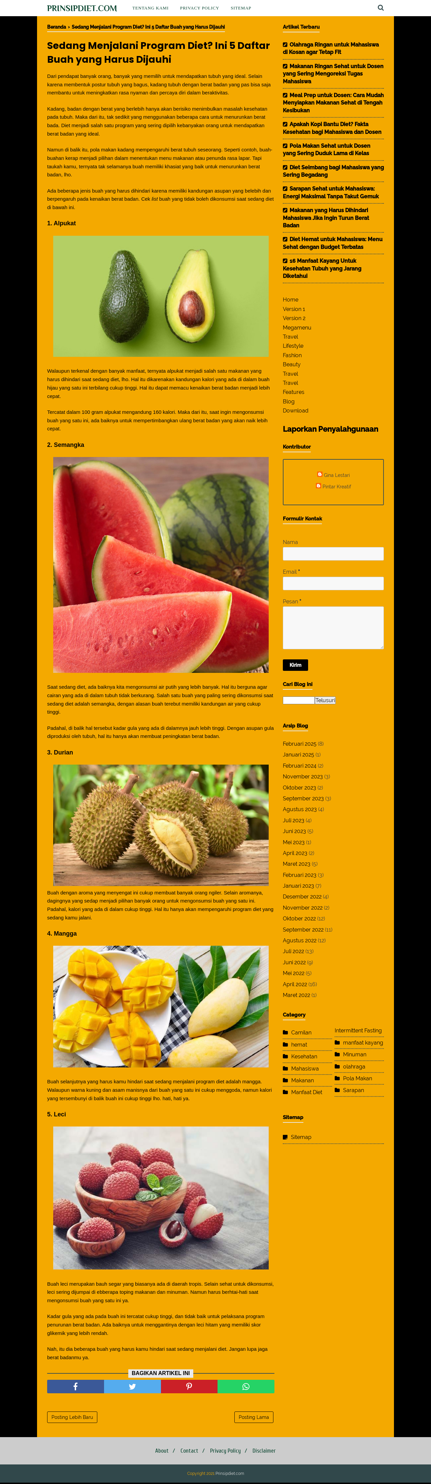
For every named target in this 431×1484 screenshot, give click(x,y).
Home (290, 299)
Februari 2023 (300, 875)
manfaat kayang (363, 1042)
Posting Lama (254, 1418)
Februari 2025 (300, 744)
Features (293, 392)
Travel (290, 337)
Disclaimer (267, 1452)
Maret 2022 (296, 995)
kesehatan (255, 110)
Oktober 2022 (299, 918)
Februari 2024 (300, 766)
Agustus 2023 (300, 809)
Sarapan (353, 1090)
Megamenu (297, 327)
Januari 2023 (298, 886)
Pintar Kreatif (337, 486)
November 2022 (303, 908)
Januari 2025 (298, 754)
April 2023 (295, 853)
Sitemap (241, 7)
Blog (289, 401)
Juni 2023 (294, 831)
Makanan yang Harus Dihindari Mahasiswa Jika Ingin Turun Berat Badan (326, 218)
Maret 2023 (296, 864)
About (159, 1452)
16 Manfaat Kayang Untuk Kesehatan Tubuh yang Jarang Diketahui (322, 268)
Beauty (292, 364)
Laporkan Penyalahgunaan (330, 429)
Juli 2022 (293, 951)
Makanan (302, 1080)
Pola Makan (357, 1078)
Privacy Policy (199, 7)
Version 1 (294, 309)
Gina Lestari (337, 475)
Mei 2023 (294, 842)
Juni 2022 (294, 962)
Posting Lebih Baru (72, 1418)
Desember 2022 (302, 896)
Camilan (301, 1032)
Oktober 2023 (299, 787)
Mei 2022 (293, 973)
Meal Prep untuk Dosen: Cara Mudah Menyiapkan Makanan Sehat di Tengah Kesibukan (333, 103)
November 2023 (303, 776)
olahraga (354, 1066)
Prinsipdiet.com (82, 8)
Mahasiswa (305, 1068)
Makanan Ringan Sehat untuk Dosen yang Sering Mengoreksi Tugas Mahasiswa (333, 74)
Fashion (292, 355)
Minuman (354, 1054)
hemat (299, 1044)
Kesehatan (304, 1056)
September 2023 (303, 798)
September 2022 (303, 929)
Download (295, 410)
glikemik (56, 1334)
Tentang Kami (150, 7)
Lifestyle (293, 346)
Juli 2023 (293, 820)
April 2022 (295, 984)
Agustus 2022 (300, 940)
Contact (188, 1452)
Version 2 (294, 318)
